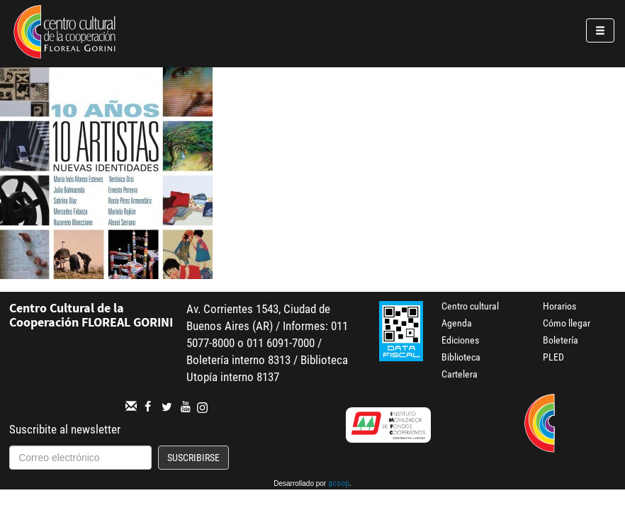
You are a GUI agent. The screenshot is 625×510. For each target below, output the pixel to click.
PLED (553, 357)
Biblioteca (460, 357)
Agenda (456, 323)
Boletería (560, 340)
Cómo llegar (566, 323)
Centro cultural (470, 306)
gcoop (338, 484)
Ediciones (460, 340)
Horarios (559, 306)
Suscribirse (193, 457)
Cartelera (459, 374)
